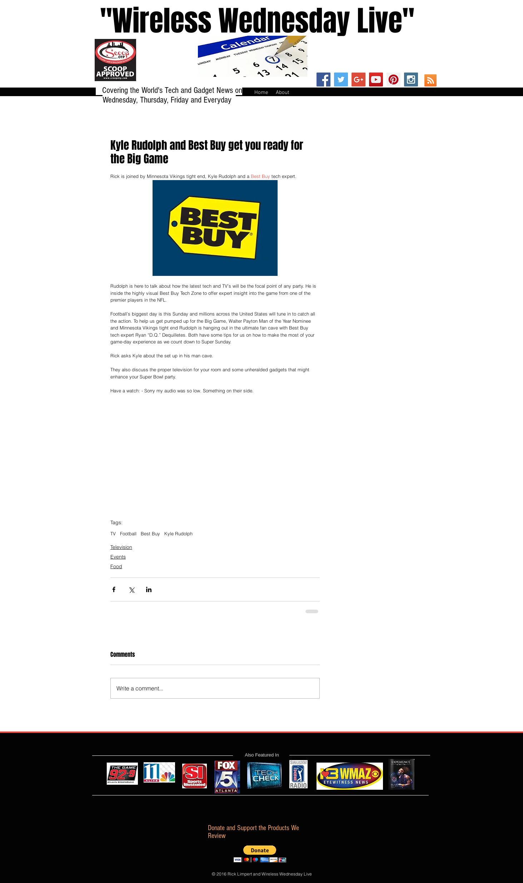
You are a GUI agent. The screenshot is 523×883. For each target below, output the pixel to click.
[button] (260, 853)
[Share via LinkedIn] (148, 589)
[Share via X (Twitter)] (131, 589)
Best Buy (150, 533)
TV (113, 533)
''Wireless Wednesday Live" (250, 21)
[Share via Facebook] (113, 589)
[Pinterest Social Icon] (393, 79)
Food (116, 566)
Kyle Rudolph (178, 533)
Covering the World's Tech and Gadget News (168, 90)
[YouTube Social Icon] (376, 79)
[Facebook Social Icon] (323, 79)
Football (128, 533)
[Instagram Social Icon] (411, 79)
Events (118, 557)
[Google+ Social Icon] (358, 79)
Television (121, 547)
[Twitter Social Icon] (341, 79)
